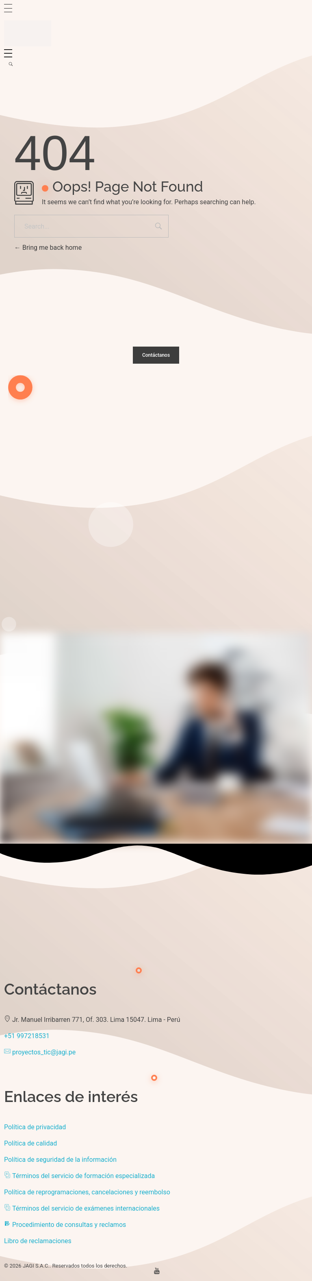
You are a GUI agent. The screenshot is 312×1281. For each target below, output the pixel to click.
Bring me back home (48, 247)
